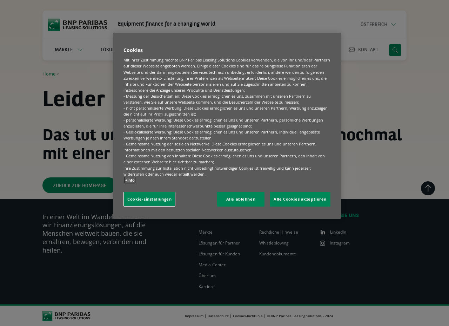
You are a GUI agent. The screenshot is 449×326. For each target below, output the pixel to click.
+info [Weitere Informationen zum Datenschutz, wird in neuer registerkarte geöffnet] (130, 180)
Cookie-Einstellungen (149, 199)
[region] (227, 126)
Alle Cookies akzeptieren (300, 199)
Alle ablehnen (240, 199)
